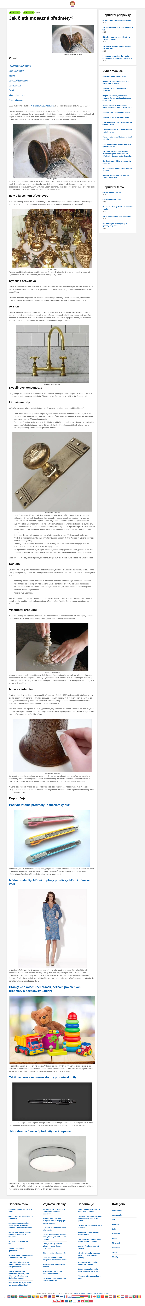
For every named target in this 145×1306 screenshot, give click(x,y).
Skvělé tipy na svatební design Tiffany (117, 20)
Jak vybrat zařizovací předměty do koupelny (40, 1131)
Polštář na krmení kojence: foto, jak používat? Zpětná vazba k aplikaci (90, 1218)
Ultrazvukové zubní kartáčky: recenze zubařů (88, 1233)
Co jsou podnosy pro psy (112, 192)
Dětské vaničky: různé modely (54, 1253)
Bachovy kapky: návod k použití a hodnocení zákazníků (20, 1256)
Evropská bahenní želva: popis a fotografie (54, 1229)
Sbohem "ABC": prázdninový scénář (116, 112)
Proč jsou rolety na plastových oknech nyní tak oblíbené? (89, 1240)
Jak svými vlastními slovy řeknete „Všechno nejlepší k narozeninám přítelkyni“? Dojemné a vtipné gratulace (117, 154)
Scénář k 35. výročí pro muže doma (116, 117)
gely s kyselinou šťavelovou (20, 65)
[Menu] (3, 3)
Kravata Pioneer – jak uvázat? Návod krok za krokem (89, 1210)
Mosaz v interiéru (16, 100)
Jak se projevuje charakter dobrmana (116, 216)
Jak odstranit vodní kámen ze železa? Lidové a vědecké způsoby (89, 1255)
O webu (75, 1293)
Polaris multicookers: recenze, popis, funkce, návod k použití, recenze (54, 1237)
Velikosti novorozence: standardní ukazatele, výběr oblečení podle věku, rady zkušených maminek (18, 1274)
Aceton (12, 75)
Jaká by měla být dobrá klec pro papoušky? (20, 1217)
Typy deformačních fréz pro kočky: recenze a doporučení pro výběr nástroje (19, 1264)
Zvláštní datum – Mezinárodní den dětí (54, 1266)
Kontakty (82, 1293)
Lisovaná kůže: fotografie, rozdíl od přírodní (90, 1227)
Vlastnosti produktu (16, 95)
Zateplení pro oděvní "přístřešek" (16, 1249)
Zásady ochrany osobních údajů (97, 1293)
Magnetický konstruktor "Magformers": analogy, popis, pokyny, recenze (54, 1221)
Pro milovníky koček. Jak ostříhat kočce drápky (52, 1272)
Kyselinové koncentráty (18, 80)
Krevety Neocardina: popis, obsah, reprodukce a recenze (88, 1270)
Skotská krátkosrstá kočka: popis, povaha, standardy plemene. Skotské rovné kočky (20, 1225)
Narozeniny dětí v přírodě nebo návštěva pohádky (54, 1279)
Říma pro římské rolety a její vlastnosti (88, 1247)
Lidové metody (15, 85)
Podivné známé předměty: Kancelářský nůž (39, 805)
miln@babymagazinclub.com (42, 106)
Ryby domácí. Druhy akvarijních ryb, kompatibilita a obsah (20, 1284)
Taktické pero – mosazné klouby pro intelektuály (43, 1077)
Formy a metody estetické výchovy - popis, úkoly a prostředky (53, 1246)
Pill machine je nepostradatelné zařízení (89, 1277)
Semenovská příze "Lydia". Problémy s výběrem (88, 1263)
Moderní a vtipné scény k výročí (115, 76)
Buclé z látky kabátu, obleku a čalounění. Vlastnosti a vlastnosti (19, 1234)
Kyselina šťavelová (16, 70)
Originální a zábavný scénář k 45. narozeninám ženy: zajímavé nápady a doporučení (117, 98)
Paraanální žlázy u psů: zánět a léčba (20, 1210)
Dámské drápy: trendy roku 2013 (18, 1243)
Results (12, 90)
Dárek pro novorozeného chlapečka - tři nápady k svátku (54, 1259)
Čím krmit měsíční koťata (112, 200)
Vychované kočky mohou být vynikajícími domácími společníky (54, 1211)
